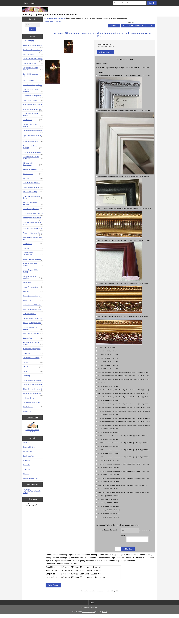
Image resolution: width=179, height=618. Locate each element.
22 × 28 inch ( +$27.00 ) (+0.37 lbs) (108, 428)
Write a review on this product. (32, 427)
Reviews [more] (32, 418)
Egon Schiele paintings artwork (33, 75)
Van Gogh (33, 178)
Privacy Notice (27, 451)
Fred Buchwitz (33, 244)
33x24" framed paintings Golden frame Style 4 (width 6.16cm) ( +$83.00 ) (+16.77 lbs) (123, 435)
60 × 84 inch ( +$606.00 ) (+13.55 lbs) (109, 517)
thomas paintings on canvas (33, 218)
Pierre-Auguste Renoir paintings (33, 147)
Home (26, 3)
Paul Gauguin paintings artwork (33, 125)
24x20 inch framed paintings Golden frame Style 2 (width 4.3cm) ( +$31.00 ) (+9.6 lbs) (123, 390)
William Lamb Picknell (33, 169)
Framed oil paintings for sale (33, 394)
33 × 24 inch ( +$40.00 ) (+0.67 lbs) (108, 432)
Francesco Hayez (33, 80)
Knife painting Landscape (33, 333)
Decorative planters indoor (31, 402)
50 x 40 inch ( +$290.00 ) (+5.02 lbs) (108, 496)
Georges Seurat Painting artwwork (33, 90)
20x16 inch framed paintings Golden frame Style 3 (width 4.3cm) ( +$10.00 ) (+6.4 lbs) (123, 375)
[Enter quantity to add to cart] (118, 552)
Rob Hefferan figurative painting (33, 264)
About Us (26, 442)
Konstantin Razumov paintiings (33, 277)
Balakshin (33, 291)
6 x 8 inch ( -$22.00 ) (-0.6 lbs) (106, 347)
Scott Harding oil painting (33, 209)
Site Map (26, 474)
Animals (33, 362)
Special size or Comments (109, 530)
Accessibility (27, 460)
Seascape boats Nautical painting (33, 343)
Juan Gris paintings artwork (33, 109)
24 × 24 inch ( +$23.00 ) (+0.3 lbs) (108, 414)
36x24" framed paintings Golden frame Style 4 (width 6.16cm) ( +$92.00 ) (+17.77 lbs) (123, 443)
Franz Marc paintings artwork (33, 85)
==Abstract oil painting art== (33, 309)
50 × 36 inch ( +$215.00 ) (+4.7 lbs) (108, 488)
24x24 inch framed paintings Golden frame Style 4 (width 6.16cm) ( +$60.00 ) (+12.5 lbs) (124, 425)
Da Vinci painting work (33, 63)
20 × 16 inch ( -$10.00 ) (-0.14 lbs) (108, 368)
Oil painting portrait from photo (33, 389)
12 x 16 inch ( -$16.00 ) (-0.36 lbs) (108, 358)
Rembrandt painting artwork (33, 152)
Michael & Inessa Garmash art (33, 229)
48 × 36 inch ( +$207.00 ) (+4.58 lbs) (108, 481)
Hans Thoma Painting (33, 100)
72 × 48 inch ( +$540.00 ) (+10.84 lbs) (109, 510)
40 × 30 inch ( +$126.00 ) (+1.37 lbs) (108, 467)
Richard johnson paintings (33, 296)
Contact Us (26, 465)
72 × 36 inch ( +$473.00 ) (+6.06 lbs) (108, 503)
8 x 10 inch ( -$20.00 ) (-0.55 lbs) (107, 351)
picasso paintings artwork (33, 141)
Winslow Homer (33, 174)
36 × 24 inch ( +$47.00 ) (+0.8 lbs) (108, 439)
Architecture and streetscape (32, 380)
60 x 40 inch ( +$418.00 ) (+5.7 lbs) (108, 499)
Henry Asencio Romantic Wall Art (33, 238)
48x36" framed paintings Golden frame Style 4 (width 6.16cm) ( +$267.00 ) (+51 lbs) (122, 485)
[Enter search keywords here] (129, 3)
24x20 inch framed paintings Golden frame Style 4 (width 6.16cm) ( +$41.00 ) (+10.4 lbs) (124, 397)
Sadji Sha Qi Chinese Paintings (33, 203)
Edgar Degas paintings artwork (33, 69)
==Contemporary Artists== (31, 183)
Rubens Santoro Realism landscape (33, 158)
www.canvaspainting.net (88, 615)
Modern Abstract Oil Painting (33, 305)
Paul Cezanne (33, 120)
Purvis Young (33, 300)
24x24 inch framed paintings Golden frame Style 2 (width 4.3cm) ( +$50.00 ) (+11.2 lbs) (124, 418)
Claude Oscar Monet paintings (33, 59)
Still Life (33, 367)
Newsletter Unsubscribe (30, 478)
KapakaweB (33, 283)
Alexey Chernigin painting (33, 187)
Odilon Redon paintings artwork (33, 114)
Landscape (33, 353)
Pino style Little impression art (33, 233)
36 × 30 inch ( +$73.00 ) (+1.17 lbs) (108, 453)
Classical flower (33, 338)
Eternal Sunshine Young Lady (33, 318)
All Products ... (27, 411)
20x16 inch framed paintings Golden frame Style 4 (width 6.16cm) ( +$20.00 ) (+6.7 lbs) (123, 379)
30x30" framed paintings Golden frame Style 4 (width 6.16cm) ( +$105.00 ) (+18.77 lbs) (123, 450)
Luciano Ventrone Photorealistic (33, 253)
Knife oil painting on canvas (33, 323)
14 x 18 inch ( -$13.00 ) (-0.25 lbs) (108, 365)
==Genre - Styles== (29, 398)
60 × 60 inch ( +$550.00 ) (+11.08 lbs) (109, 513)
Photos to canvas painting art (33, 385)
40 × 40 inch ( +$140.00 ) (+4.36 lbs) (108, 474)
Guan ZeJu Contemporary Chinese (33, 197)
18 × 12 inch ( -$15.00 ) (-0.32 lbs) (108, 361)
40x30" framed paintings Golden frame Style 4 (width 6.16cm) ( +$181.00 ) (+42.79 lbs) (123, 471)
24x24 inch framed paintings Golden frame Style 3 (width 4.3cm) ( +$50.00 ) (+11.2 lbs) (124, 421)
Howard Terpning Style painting (30, 271)
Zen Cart (104, 615)
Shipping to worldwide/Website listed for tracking (32, 491)
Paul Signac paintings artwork (33, 131)
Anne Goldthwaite (33, 54)
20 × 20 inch (101, 382)
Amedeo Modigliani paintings (33, 50)
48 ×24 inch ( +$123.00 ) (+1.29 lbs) (108, 460)
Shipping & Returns (29, 447)
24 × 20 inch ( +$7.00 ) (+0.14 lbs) (108, 386)
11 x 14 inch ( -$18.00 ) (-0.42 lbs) (108, 354)
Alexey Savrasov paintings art (33, 46)
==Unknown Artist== (29, 314)
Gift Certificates (33, 407)
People (33, 371)
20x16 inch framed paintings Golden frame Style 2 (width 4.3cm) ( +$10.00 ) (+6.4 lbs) (123, 372)
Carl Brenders (33, 248)
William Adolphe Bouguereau (57, 18)
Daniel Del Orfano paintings (33, 259)
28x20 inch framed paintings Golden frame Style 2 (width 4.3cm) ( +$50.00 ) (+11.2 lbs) (124, 404)
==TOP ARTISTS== (29, 41)
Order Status (27, 469)
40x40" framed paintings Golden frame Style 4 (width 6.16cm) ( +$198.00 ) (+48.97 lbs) (123, 478)
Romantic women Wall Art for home (33, 223)
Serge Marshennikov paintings (33, 213)
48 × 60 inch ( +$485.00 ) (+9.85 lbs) (108, 506)
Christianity (26, 376)
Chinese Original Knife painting (33, 328)
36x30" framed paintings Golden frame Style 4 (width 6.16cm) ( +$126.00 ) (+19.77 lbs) (123, 457)
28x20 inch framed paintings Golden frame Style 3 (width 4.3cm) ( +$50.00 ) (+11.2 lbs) (124, 407)
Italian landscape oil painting (33, 349)
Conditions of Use (28, 456)
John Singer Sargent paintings (33, 105)
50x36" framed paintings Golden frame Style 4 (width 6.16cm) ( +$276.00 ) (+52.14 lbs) (123, 492)
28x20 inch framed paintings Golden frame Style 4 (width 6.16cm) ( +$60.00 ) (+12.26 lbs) (124, 411)
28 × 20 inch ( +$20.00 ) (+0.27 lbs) (108, 400)
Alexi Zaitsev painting (33, 192)
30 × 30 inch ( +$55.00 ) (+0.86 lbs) (108, 446)
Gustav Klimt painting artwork (33, 96)
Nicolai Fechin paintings (33, 287)
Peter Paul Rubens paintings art (33, 136)
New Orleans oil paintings (33, 358)
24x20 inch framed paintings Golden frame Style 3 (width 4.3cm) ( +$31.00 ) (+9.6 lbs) (123, 393)
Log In (33, 3)
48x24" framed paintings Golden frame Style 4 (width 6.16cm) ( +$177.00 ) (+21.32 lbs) (123, 464)
